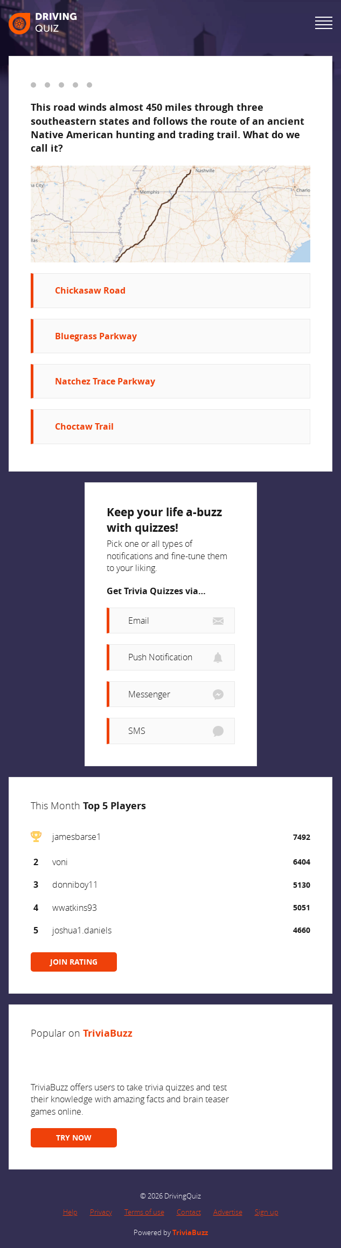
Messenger (149, 694)
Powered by (171, 1232)
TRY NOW (74, 1137)
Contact (189, 1212)
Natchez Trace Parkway (105, 381)
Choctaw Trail (84, 426)
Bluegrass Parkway (96, 336)
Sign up (267, 1212)
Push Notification (160, 657)
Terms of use (144, 1212)
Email (138, 620)
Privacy (101, 1212)
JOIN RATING (74, 962)
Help (70, 1212)
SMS (136, 731)
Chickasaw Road (90, 290)
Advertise (227, 1212)
